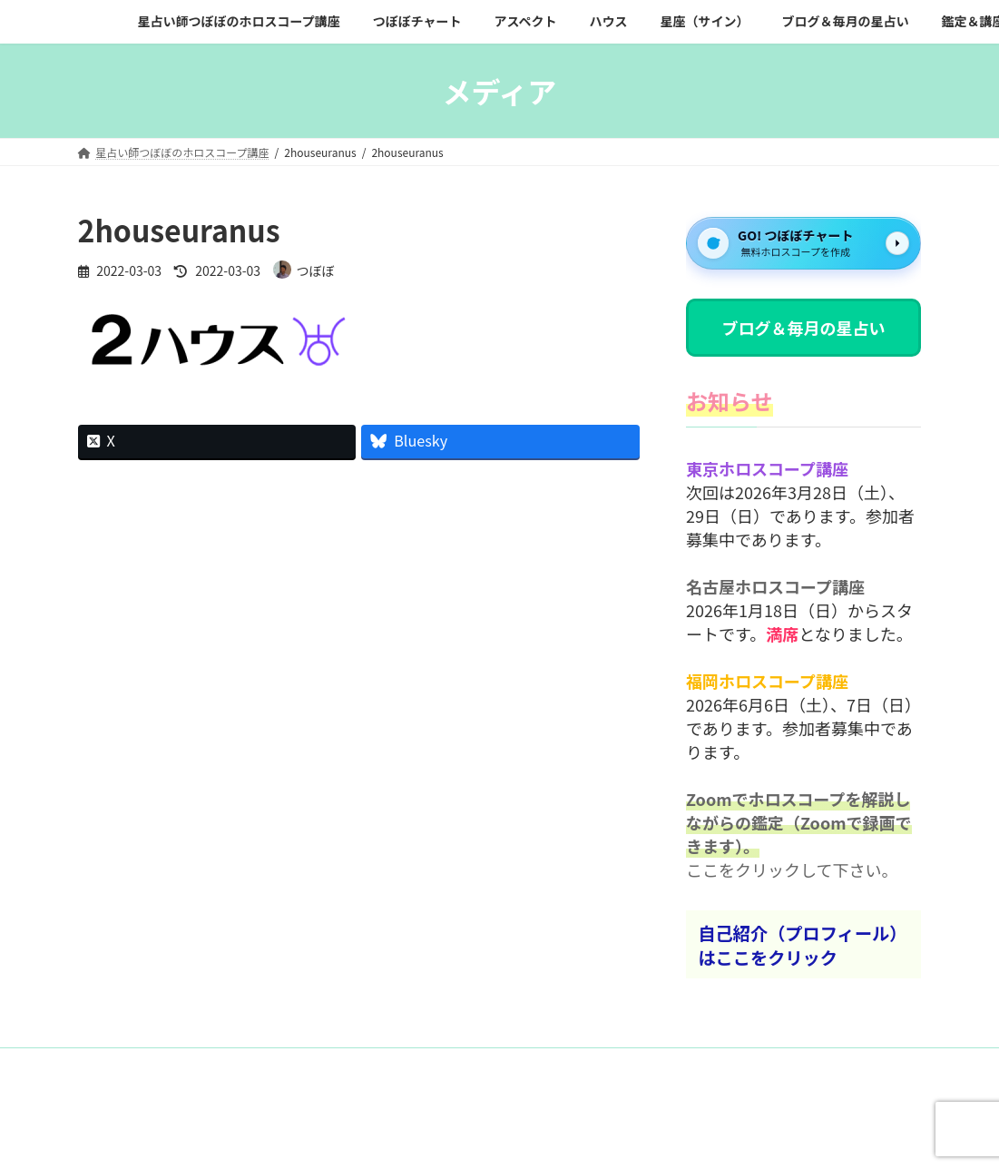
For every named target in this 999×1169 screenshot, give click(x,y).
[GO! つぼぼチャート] (803, 243)
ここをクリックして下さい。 (791, 870)
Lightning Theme (494, 1137)
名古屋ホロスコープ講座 (775, 587)
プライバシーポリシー (291, 1064)
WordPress (396, 1137)
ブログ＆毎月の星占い (804, 327)
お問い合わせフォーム (149, 1064)
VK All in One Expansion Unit (620, 1137)
